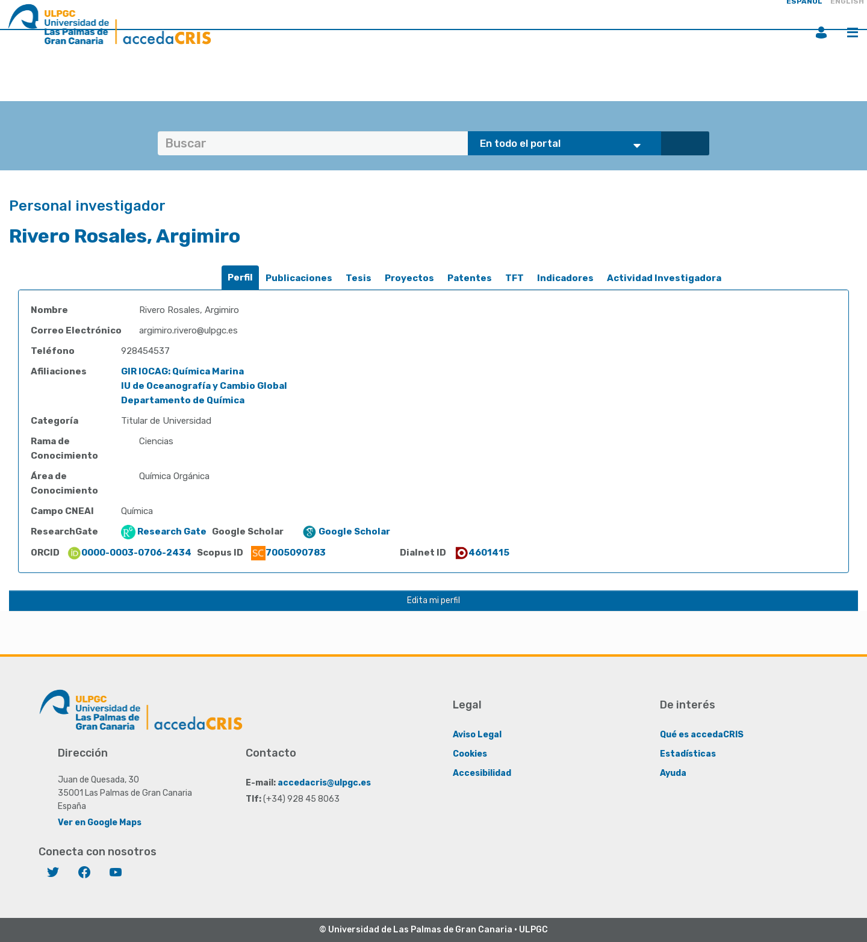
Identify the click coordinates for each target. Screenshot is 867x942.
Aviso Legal (477, 735)
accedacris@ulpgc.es (324, 783)
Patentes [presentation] (469, 278)
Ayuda (673, 773)
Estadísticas (688, 754)
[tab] (240, 277)
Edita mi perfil (433, 600)
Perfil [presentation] (240, 277)
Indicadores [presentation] (565, 278)
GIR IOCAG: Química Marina (182, 371)
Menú (852, 32)
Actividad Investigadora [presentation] (664, 278)
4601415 (481, 552)
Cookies (470, 754)
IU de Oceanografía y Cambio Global (204, 385)
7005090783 (288, 552)
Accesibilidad (482, 773)
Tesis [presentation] (358, 278)
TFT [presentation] (514, 278)
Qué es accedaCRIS (702, 735)
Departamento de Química (182, 400)
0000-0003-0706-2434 (129, 552)
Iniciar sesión (821, 32)
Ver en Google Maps (99, 822)
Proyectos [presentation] (409, 278)
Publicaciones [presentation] (299, 278)
